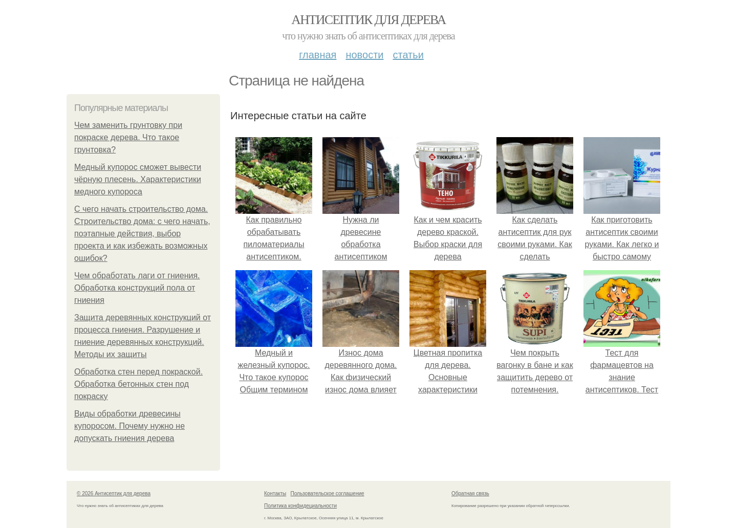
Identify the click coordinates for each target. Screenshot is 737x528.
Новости (364, 54)
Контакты (275, 493)
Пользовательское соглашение (327, 493)
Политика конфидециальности (300, 506)
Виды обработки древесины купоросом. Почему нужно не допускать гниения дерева (129, 426)
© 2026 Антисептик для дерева (113, 493)
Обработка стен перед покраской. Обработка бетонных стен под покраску (138, 384)
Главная (317, 54)
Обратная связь (470, 493)
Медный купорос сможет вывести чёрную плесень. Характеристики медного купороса (137, 179)
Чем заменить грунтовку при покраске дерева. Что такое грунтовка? (128, 137)
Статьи (408, 54)
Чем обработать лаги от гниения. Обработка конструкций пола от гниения (137, 287)
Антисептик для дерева (368, 19)
